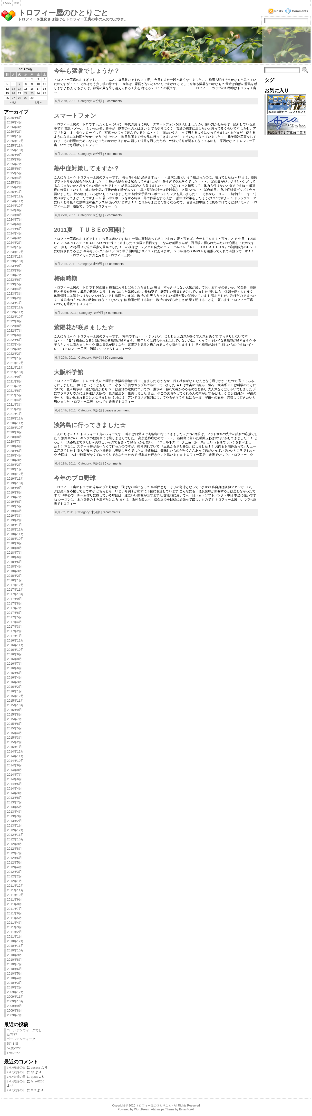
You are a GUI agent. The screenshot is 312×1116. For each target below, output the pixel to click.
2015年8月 (14, 714)
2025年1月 (14, 192)
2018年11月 (15, 534)
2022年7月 (14, 330)
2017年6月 (14, 612)
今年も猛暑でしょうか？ (87, 71)
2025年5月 (14, 173)
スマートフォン (75, 115)
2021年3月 (14, 404)
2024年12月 (15, 196)
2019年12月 (15, 474)
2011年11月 (15, 890)
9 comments (113, 215)
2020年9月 (14, 432)
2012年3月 (14, 872)
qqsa (34, 1077)
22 (25, 93)
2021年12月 (15, 363)
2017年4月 (14, 622)
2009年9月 (14, 1006)
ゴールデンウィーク (21, 1039)
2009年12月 (15, 992)
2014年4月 (14, 788)
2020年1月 (14, 469)
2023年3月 (14, 293)
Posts (278, 11)
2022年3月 (14, 349)
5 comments (114, 313)
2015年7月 (14, 719)
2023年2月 (14, 298)
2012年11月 (15, 835)
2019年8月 (14, 492)
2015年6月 (14, 723)
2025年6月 (14, 168)
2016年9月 (14, 654)
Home (7, 2)
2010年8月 (14, 959)
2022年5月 (14, 340)
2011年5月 (14, 918)
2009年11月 (15, 996)
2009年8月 (14, 1010)
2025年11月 (15, 145)
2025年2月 (14, 187)
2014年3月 (14, 793)
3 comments (113, 101)
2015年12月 (15, 696)
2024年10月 (15, 205)
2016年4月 (14, 677)
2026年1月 (14, 136)
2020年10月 (15, 427)
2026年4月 (14, 122)
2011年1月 (14, 936)
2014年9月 (14, 765)
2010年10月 (15, 950)
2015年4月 (14, 733)
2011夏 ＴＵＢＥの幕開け (90, 230)
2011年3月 (14, 927)
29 (25, 97)
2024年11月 (15, 201)
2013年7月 (14, 802)
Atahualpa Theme (163, 1109)
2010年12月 (15, 941)
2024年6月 (14, 224)
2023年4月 (14, 289)
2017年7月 (14, 608)
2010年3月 (14, 983)
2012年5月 (14, 862)
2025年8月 (14, 159)
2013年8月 (14, 798)
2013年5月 (14, 807)
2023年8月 (14, 270)
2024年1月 (14, 247)
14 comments (114, 264)
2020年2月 (14, 464)
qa (32, 1072)
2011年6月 (14, 913)
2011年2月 (14, 932)
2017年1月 (14, 636)
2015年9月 (14, 710)
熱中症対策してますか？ (86, 168)
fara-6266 (37, 1081)
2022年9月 (14, 321)
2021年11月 (15, 367)
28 (19, 97)
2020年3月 (14, 460)
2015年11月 (15, 700)
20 (13, 93)
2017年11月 (15, 589)
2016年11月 (15, 645)
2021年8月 (14, 381)
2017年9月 (14, 599)
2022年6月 (14, 335)
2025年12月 (15, 141)
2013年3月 (14, 816)
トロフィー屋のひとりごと (63, 13)
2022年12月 (15, 307)
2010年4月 (14, 978)
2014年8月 (14, 770)
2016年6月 (14, 668)
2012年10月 (15, 839)
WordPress (141, 1109)
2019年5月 (14, 506)
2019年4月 (14, 511)
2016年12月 (15, 640)
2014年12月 (15, 751)
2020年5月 (14, 451)
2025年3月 (14, 182)
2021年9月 (14, 377)
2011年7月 (14, 909)
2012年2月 (14, 876)
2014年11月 (15, 756)
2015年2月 (14, 742)
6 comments (113, 154)
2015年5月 (14, 728)
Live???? (13, 1053)
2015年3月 (14, 737)
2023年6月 (14, 279)
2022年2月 (14, 353)
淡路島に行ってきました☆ (90, 425)
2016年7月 (14, 663)
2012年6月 (14, 858)
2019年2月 (14, 520)
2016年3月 (14, 682)
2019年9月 (14, 488)
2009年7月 (14, 1015)
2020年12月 (15, 418)
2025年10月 (15, 150)
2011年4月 (14, 922)
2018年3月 (14, 571)
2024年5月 (14, 229)
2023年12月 (15, 252)
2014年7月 (14, 774)
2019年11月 (15, 478)
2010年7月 (14, 964)
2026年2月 (14, 131)
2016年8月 (14, 659)
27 (13, 97)
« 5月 (13, 102)
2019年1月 (14, 525)
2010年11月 (15, 946)
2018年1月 (14, 580)
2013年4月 (14, 811)
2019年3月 (14, 515)
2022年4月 (14, 344)
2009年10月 (15, 1001)
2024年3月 (14, 238)
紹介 (16, 2)
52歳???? (13, 1048)
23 (32, 93)
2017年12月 (15, 585)
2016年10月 (15, 649)
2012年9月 (14, 844)
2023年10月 (15, 261)
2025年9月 (14, 155)
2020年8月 (14, 437)
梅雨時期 (65, 278)
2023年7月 (14, 275)
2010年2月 (14, 987)
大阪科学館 (68, 372)
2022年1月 (14, 358)
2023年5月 (14, 284)
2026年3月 (14, 127)
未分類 (97, 101)
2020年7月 (14, 441)
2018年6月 (14, 557)
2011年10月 (15, 895)
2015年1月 (14, 747)
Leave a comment (117, 410)
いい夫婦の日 (16, 1067)
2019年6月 (14, 501)
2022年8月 (14, 326)
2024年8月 (14, 215)
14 (19, 88)
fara (33, 1090)
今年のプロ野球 (75, 478)
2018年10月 (15, 538)
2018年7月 (14, 552)
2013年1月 (14, 825)
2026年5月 (14, 118)
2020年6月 (14, 446)
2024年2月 (14, 242)
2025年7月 (14, 164)
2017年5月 (14, 617)
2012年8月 (14, 848)
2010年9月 (14, 955)
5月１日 (12, 1043)
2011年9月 (14, 899)
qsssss (35, 1067)
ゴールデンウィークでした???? (24, 1032)
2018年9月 (14, 543)
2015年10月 (15, 705)
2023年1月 (14, 303)
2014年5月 (14, 784)
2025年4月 (14, 178)
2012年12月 (15, 830)
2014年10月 (15, 761)
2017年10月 (15, 594)
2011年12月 (15, 885)
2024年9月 (14, 210)
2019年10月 (15, 483)
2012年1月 (14, 881)
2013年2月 (14, 821)
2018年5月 (14, 562)
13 (13, 88)
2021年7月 (14, 386)
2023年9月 (14, 266)
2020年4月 (14, 455)
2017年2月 (14, 631)
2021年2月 (14, 409)
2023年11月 (15, 256)
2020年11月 (15, 423)
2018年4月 (14, 566)
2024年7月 (14, 219)
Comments (300, 11)
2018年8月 (14, 548)
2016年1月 (14, 691)
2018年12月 (15, 529)
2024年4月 (14, 233)
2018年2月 (14, 575)
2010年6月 (14, 969)
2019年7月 (14, 497)
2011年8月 (14, 904)
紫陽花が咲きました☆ (84, 327)
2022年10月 (15, 316)
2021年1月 (14, 414)
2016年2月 (14, 686)
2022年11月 (15, 312)
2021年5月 (14, 395)
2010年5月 (14, 973)
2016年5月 (14, 673)
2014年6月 (14, 779)
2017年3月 (14, 626)
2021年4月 (14, 400)
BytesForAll (186, 1109)
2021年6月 (14, 390)
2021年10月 (15, 372)
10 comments (114, 357)
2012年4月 (14, 867)
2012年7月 (14, 853)
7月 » (38, 102)
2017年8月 (14, 603)
